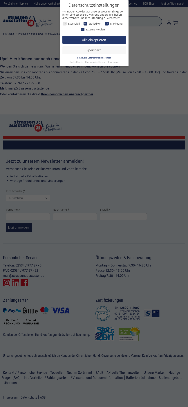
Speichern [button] (94, 50)
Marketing (114, 23)
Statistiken (92, 23)
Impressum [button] (113, 62)
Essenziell (71, 23)
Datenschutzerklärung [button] (95, 62)
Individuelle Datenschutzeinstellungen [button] (94, 57)
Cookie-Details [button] (76, 62)
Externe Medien (93, 29)
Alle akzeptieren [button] (94, 40)
